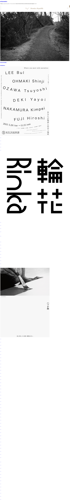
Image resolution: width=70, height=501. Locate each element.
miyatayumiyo (3, 1)
